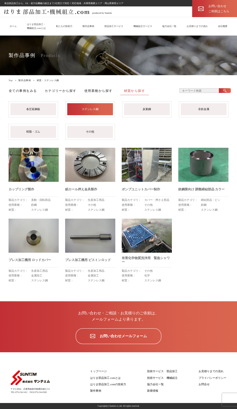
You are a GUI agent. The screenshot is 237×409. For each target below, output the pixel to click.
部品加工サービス (113, 26)
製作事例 (95, 390)
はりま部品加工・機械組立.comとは (36, 26)
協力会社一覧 (169, 26)
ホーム (13, 26)
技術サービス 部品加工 (162, 371)
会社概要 (222, 26)
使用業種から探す (98, 91)
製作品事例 (88, 26)
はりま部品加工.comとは (105, 377)
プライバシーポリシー (212, 377)
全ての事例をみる (23, 91)
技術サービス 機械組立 (162, 377)
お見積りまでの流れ (197, 26)
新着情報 (152, 390)
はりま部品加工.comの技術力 (108, 384)
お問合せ (204, 384)
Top (11, 80)
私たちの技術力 (64, 26)
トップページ (98, 371)
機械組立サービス (142, 26)
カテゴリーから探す (60, 91)
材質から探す (134, 91)
